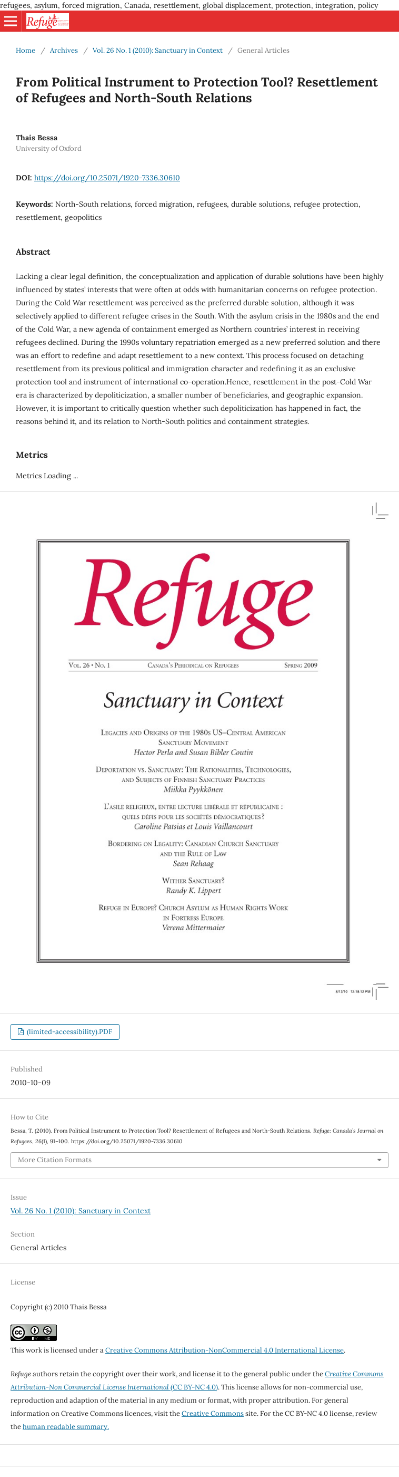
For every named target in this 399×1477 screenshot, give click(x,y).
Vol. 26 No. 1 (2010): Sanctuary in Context (158, 50)
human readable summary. (66, 1426)
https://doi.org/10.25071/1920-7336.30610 (107, 177)
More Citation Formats (55, 1159)
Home (25, 50)
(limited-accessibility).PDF (68, 1031)
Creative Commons (213, 1413)
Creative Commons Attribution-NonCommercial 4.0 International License (224, 1350)
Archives (64, 50)
